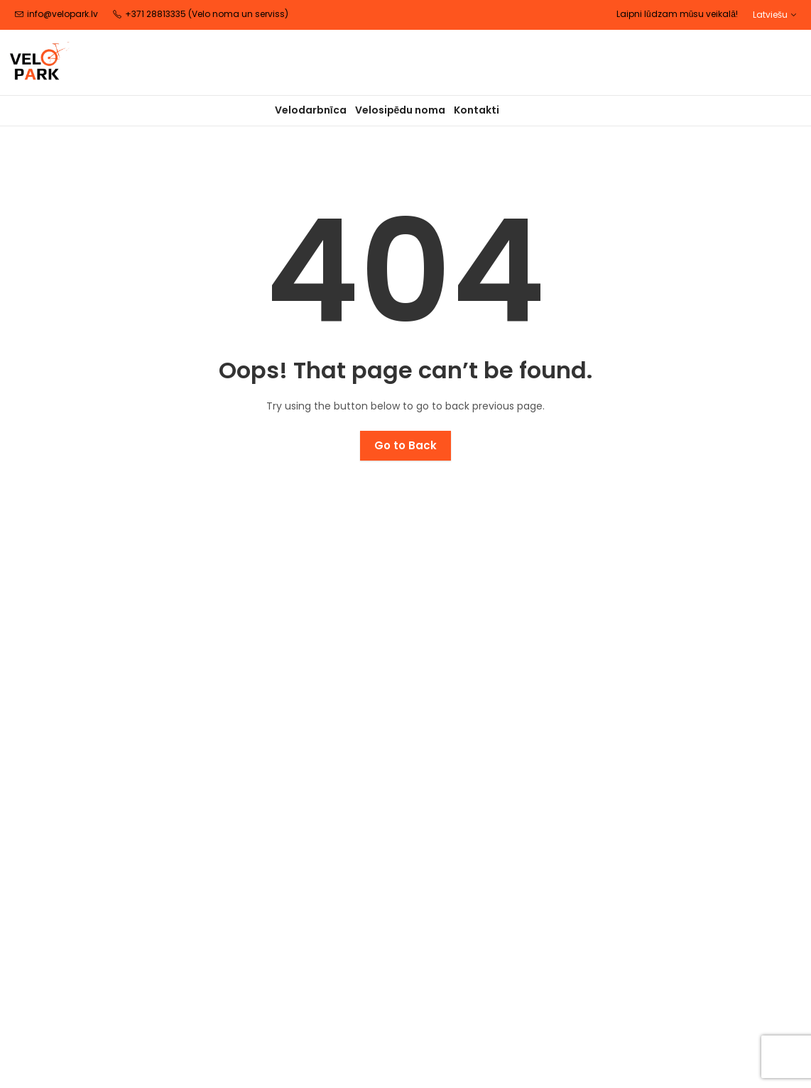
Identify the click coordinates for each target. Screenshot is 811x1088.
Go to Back (405, 445)
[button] (774, 14)
